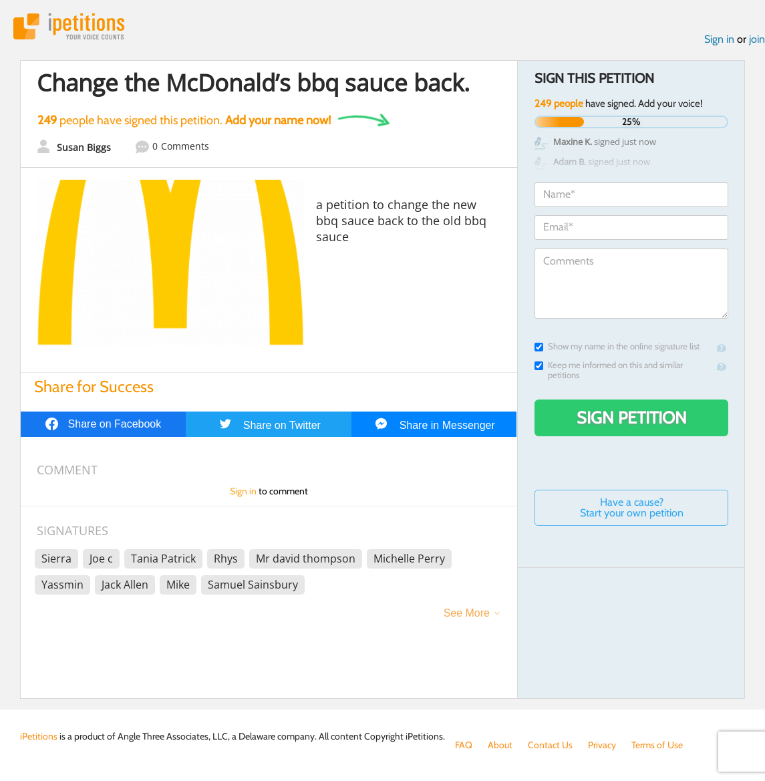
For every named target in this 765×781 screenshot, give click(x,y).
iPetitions (68, 26)
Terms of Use (657, 745)
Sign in (719, 39)
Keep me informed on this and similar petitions (608, 370)
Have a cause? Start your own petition (631, 507)
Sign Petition (632, 418)
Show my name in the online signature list (617, 346)
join (757, 39)
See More (467, 613)
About (500, 745)
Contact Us (550, 745)
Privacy (602, 745)
